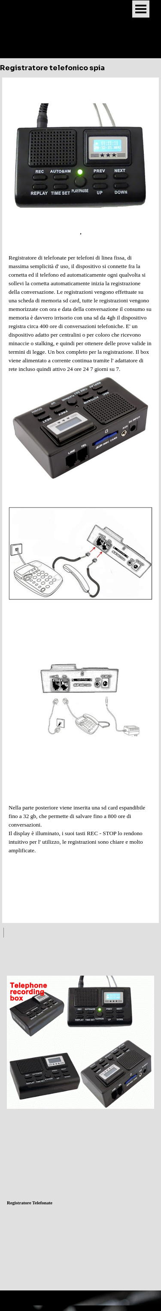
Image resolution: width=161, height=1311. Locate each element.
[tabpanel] (80, 500)
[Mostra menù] (140, 9)
